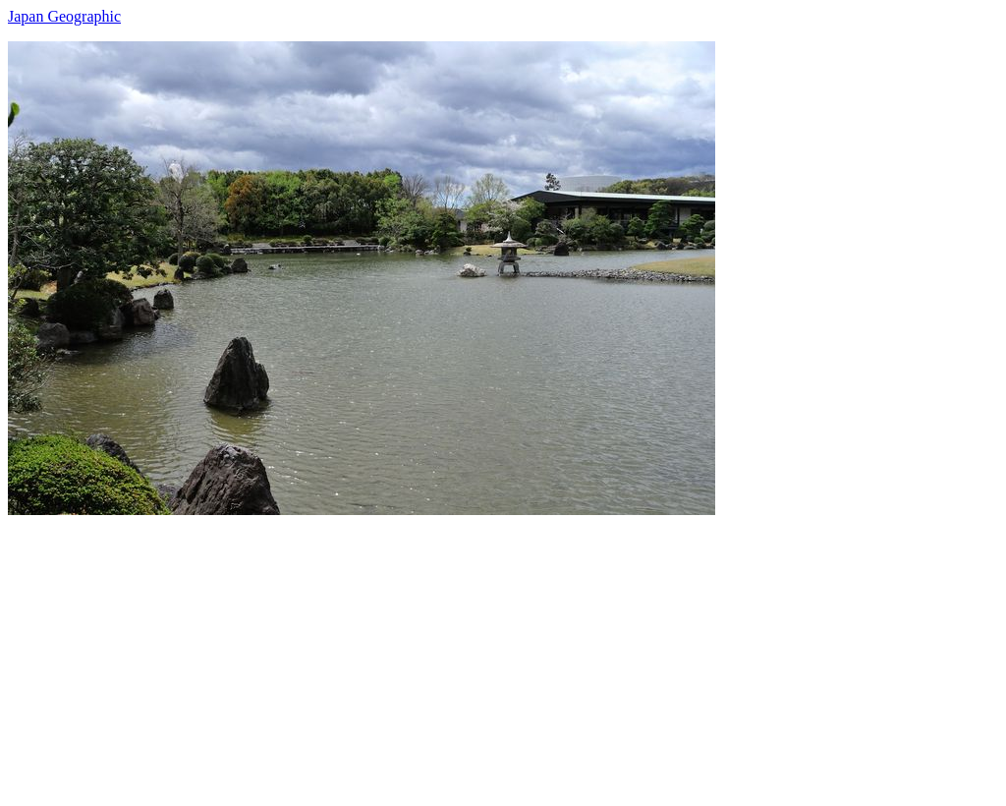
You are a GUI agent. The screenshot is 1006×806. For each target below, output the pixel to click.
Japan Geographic (64, 16)
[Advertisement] (503, 652)
